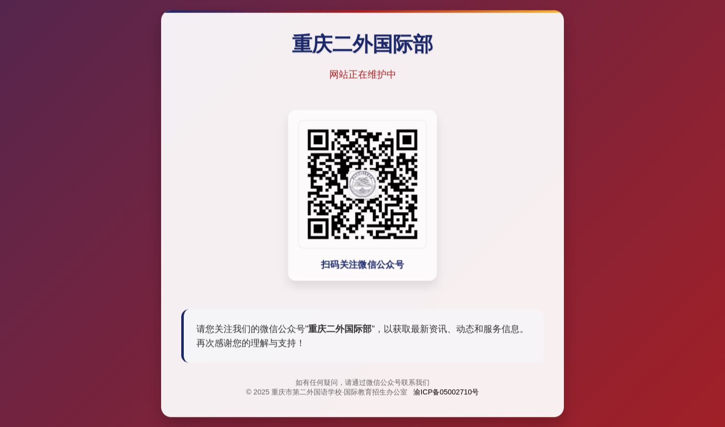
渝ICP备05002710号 (446, 393)
